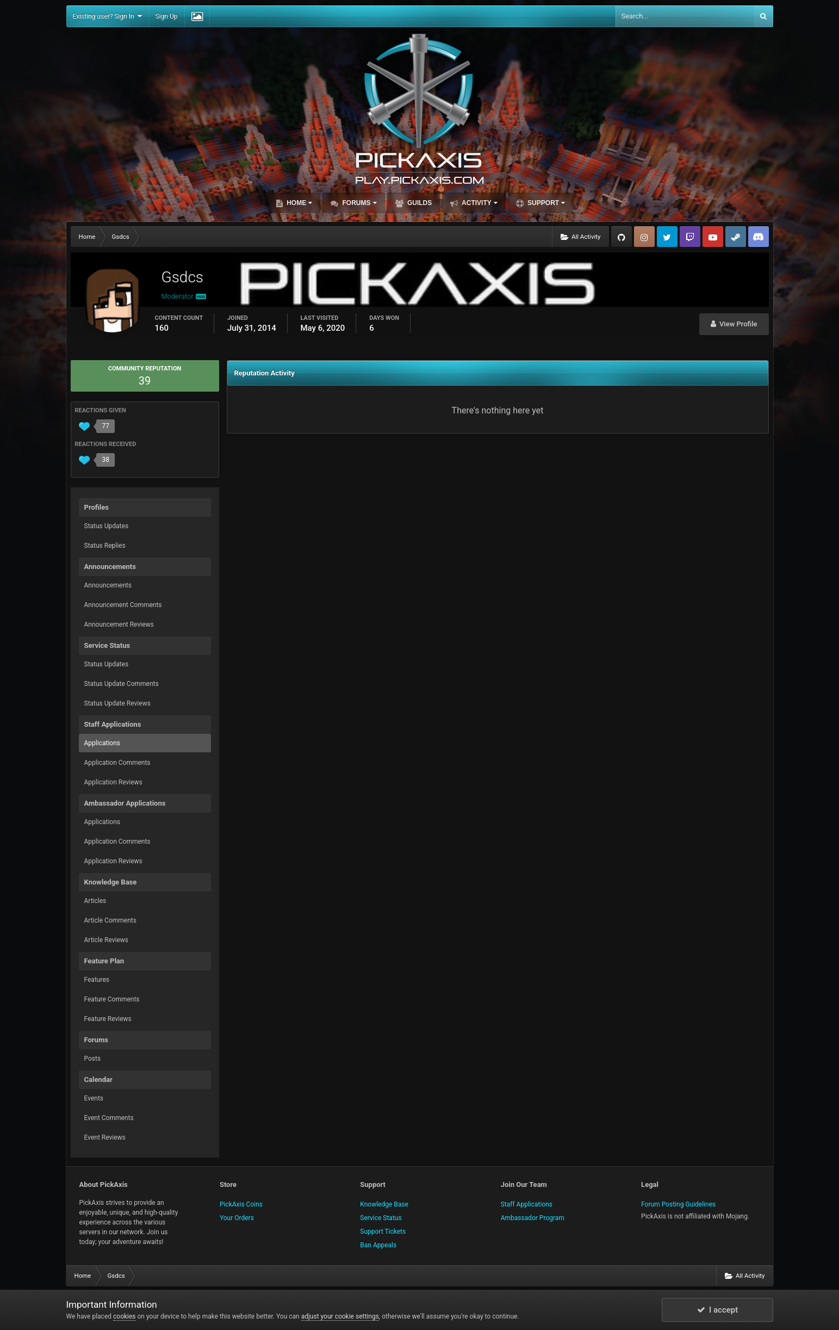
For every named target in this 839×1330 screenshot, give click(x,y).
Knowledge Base (384, 1204)
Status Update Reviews (117, 703)
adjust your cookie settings (340, 1316)
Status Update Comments (121, 684)
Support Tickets (383, 1231)
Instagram (644, 236)
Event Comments (109, 1118)
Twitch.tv (690, 236)
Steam (735, 236)
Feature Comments (112, 999)
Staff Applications (526, 1204)
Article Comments (110, 920)
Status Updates (106, 526)
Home (298, 203)
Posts (92, 1058)
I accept (717, 1310)
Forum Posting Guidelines (678, 1204)
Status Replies (105, 545)
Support (545, 203)
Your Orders (237, 1218)
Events (94, 1098)
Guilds (419, 203)
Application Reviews (113, 782)
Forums (358, 203)
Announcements (108, 585)
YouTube (713, 236)
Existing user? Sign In (107, 16)
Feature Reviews (108, 1019)
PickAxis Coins (241, 1204)
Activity (479, 203)
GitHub (621, 236)
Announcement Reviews (119, 624)
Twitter (667, 236)
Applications (102, 743)
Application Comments (117, 762)
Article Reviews (106, 940)
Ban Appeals (378, 1245)
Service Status (380, 1218)
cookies (124, 1316)
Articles (95, 901)
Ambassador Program (532, 1218)
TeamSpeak (758, 236)
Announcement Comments (123, 605)
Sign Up (167, 16)
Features (96, 979)
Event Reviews (105, 1137)
